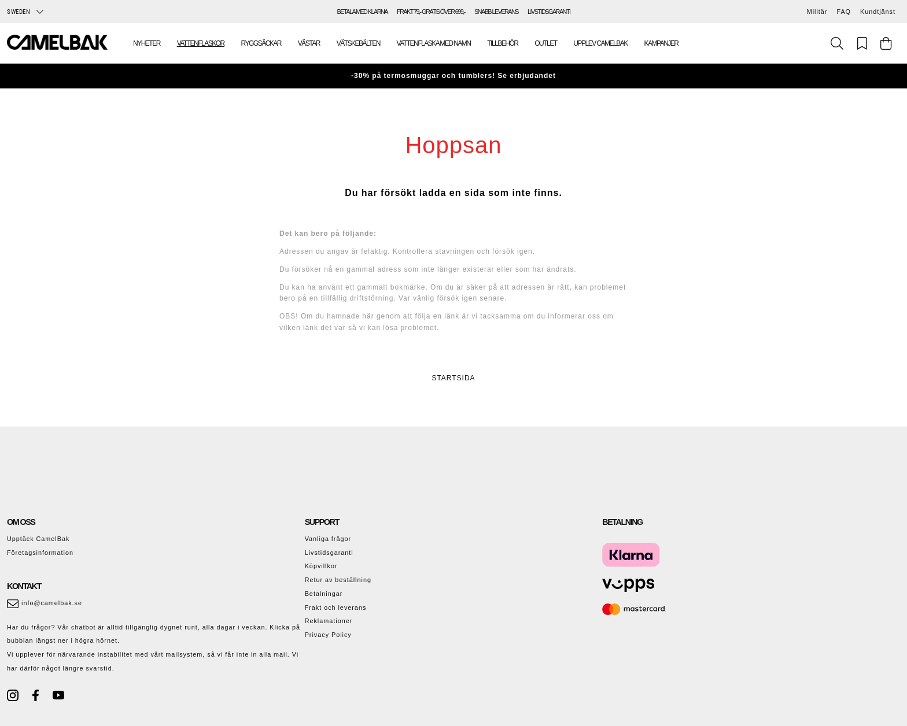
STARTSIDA (453, 378)
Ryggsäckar (261, 43)
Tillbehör (502, 43)
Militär (817, 11)
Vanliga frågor (328, 538)
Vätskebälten (358, 43)
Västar (309, 43)
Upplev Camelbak (600, 43)
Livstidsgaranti (329, 552)
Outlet (545, 43)
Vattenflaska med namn (434, 43)
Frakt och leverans (336, 607)
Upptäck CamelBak (38, 538)
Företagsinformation (40, 552)
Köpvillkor (321, 565)
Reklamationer (329, 620)
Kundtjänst (877, 11)
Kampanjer (661, 43)
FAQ (843, 11)
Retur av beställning (338, 579)
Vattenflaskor (200, 43)
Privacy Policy (328, 634)
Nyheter (146, 43)
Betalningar (324, 593)
